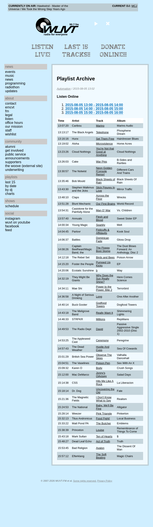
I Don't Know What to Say (103, 399)
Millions (100, 319)
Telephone (102, 132)
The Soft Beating (101, 456)
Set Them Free (105, 138)
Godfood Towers (101, 304)
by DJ (8, 190)
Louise (100, 430)
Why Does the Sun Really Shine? (104, 278)
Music (9, 75)
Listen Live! (43, 50)
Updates (11, 91)
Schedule (12, 206)
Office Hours (14, 122)
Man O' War (103, 210)
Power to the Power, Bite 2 (104, 288)
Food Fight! (103, 418)
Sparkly (100, 224)
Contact (10, 103)
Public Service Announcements (17, 156)
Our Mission (14, 126)
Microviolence (104, 143)
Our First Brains (105, 203)
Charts (10, 193)
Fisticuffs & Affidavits (102, 231)
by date (10, 186)
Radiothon (12, 87)
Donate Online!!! (113, 50)
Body (99, 368)
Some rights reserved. (84, 481)
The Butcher (103, 423)
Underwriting (14, 170)
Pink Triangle (104, 413)
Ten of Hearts (104, 436)
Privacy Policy (104, 481)
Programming (15, 83)
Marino (100, 125)
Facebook (12, 226)
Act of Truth (103, 441)
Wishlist (10, 134)
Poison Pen (103, 363)
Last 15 (10, 182)
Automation (64, 88)
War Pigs (101, 161)
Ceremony (102, 340)
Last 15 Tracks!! (76, 50)
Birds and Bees (105, 257)
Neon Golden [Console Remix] (104, 171)
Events (10, 72)
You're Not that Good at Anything (105, 152)
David (99, 329)
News (9, 79)
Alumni (10, 146)
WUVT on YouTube (17, 222)
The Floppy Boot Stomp (103, 249)
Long (99, 296)
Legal (8, 115)
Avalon (100, 448)
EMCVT (9, 107)
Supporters (13, 162)
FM (7, 111)
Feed (8, 230)
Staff (8, 130)
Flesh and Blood (102, 218)
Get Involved (14, 150)
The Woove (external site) (23, 166)
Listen (9, 119)
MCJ (134, 5)
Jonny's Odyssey (101, 374)
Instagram (12, 218)
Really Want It (104, 312)
